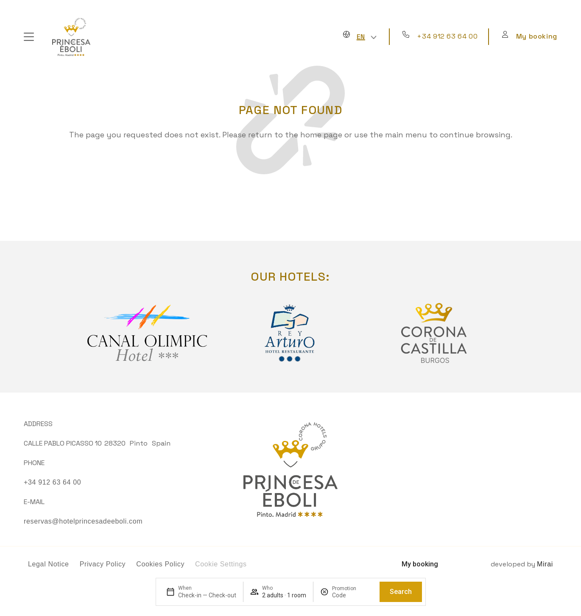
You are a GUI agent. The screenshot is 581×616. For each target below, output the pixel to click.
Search (401, 592)
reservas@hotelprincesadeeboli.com (83, 521)
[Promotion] (352, 595)
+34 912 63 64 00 (447, 36)
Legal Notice (48, 564)
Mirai (545, 564)
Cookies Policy (160, 564)
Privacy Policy (103, 564)
